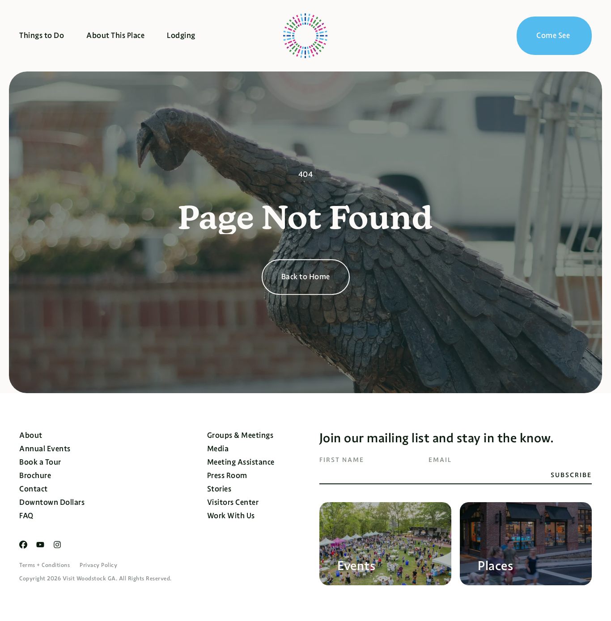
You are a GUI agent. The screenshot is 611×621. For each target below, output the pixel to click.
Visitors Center (233, 502)
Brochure (35, 475)
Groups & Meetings (240, 435)
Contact (33, 489)
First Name (341, 460)
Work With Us (231, 515)
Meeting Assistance (241, 462)
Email (440, 460)
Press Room (227, 475)
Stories (219, 489)
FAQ (26, 515)
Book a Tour (40, 462)
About (30, 435)
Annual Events (45, 448)
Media (218, 448)
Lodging (181, 35)
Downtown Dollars (52, 502)
